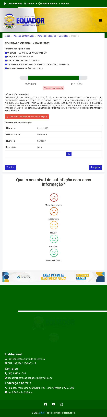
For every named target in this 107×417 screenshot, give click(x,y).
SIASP (42, 413)
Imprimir (95, 167)
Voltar (10, 167)
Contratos (63, 36)
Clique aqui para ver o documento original (27, 117)
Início (7, 36)
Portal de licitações (46, 36)
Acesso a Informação (24, 36)
